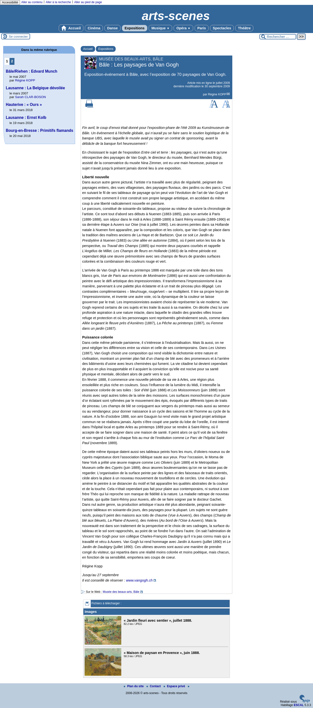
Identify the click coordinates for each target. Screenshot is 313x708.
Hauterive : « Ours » (24, 104)
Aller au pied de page (88, 2)
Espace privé (175, 686)
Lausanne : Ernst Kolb (26, 117)
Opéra (183, 28)
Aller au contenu (32, 2)
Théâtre (244, 28)
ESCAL (299, 705)
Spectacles (222, 28)
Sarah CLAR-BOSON (30, 97)
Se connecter (18, 36)
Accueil (71, 28)
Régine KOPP (217, 94)
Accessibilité (10, 2)
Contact (154, 686)
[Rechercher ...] (277, 36)
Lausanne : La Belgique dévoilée (35, 88)
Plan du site (134, 686)
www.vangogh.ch (139, 580)
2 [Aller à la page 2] (12, 61)
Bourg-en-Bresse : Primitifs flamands (39, 130)
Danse (112, 28)
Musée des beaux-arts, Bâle (121, 592)
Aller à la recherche (58, 2)
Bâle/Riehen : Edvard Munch (31, 71)
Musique (160, 28)
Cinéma (94, 28)
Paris (201, 28)
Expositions (135, 28)
